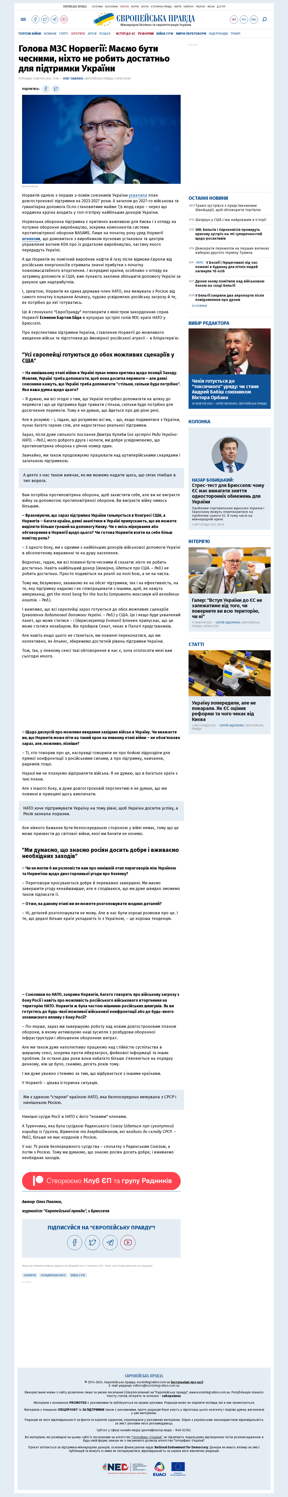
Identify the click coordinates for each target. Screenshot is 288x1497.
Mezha (211, 6)
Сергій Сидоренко (228, 622)
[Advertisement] (101, 694)
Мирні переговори (191, 34)
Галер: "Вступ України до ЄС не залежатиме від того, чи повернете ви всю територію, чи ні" (227, 608)
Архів (92, 34)
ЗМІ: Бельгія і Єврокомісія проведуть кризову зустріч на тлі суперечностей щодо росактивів (228, 234)
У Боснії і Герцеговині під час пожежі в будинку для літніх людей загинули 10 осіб (226, 266)
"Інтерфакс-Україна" (146, 1437)
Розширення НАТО (53, 1275)
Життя (177, 6)
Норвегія (30, 1275)
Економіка (111, 6)
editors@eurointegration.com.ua (156, 1386)
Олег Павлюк (73, 78)
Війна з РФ (164, 34)
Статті (63, 34)
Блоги (144, 6)
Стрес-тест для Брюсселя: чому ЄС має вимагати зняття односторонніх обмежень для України (228, 494)
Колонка (199, 422)
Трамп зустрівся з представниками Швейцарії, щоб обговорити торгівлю (228, 207)
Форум (135, 6)
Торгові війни (29, 34)
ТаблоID (200, 6)
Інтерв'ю (78, 34)
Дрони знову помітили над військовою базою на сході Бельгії (229, 283)
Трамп (236, 34)
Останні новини (208, 198)
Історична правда (161, 6)
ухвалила (138, 195)
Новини (50, 34)
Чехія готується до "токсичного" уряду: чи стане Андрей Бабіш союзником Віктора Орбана (225, 389)
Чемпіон (189, 6)
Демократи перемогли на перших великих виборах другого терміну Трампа (232, 250)
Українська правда (75, 6)
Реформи (146, 34)
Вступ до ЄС (125, 34)
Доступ (221, 6)
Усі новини (199, 305)
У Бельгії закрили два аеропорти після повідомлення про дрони (229, 297)
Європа (124, 6)
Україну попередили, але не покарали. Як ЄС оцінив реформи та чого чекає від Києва (224, 711)
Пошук (104, 34)
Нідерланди (218, 34)
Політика (97, 6)
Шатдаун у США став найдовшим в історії (230, 220)
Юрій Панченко (226, 403)
